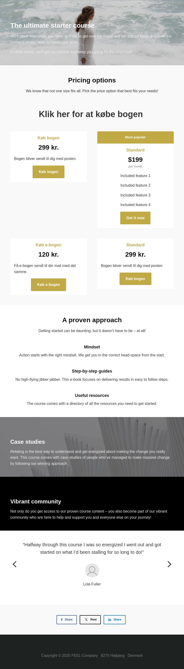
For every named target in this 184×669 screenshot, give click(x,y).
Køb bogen (48, 172)
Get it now (135, 218)
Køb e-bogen (48, 285)
